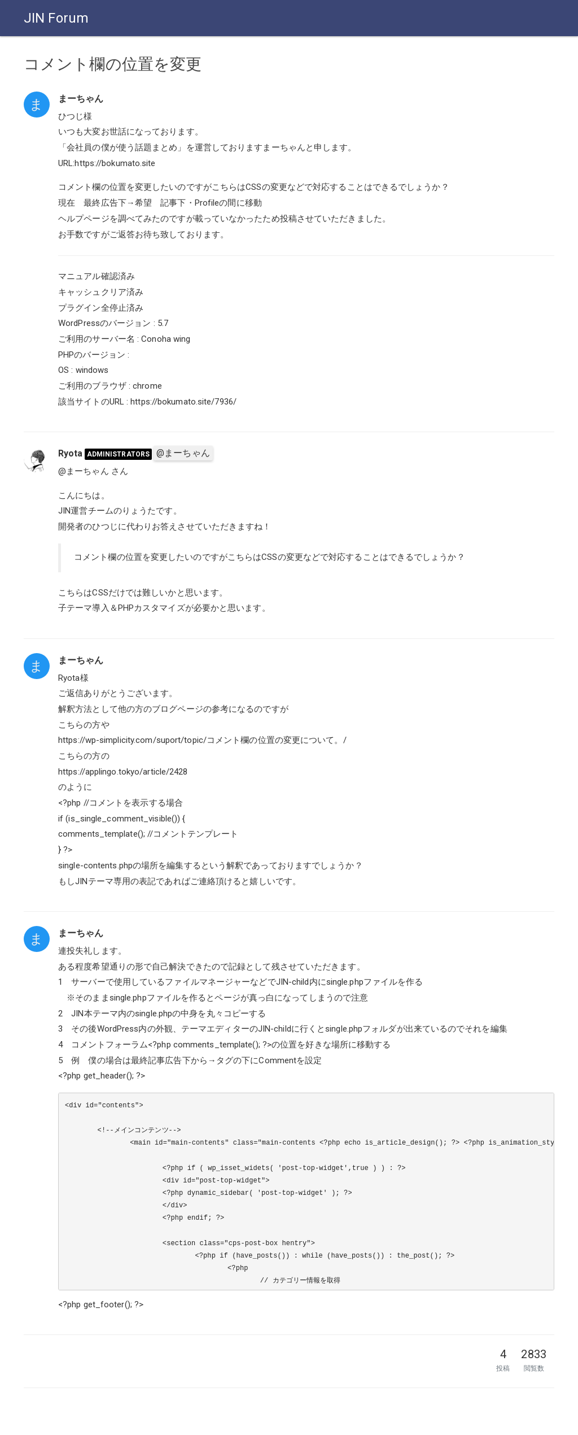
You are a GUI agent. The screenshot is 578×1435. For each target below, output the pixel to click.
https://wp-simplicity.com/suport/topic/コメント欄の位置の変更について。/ (202, 740)
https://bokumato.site (115, 163)
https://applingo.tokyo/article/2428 (123, 772)
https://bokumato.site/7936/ (183, 402)
